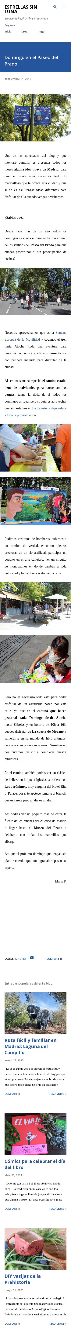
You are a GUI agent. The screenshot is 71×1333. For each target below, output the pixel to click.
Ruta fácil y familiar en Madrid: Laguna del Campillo (31, 1046)
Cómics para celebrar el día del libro (35, 1164)
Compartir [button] (54, 958)
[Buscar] (55, 7)
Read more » (57, 1094)
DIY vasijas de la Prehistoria (23, 1279)
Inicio (8, 31)
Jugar (42, 31)
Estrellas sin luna (21, 9)
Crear (25, 31)
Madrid (20, 958)
